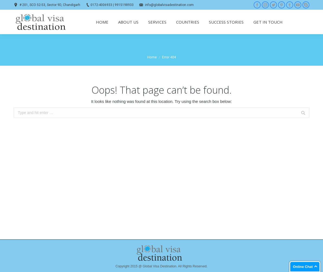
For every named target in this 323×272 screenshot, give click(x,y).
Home (152, 57)
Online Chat (303, 267)
